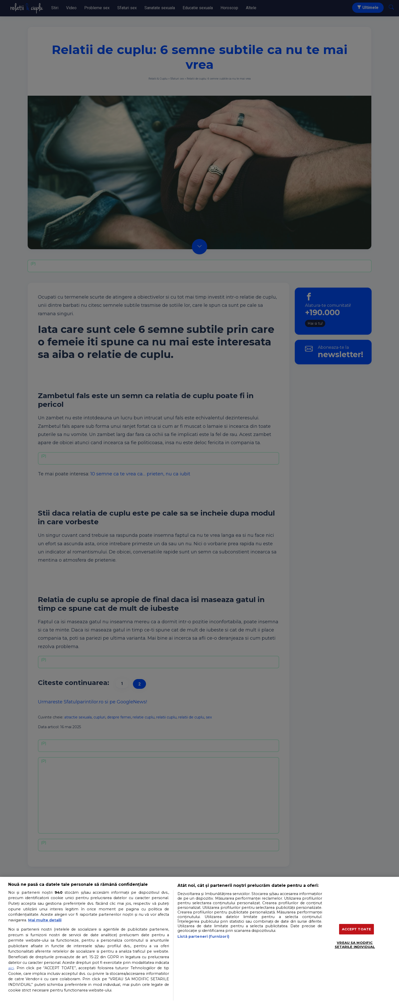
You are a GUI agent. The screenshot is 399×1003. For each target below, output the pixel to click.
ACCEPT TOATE (356, 929)
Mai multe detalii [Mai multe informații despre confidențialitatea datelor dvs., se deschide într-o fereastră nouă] (44, 920)
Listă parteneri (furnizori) (203, 936)
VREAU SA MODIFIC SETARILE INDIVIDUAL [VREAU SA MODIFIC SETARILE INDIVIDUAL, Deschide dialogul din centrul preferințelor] (355, 945)
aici (11, 968)
